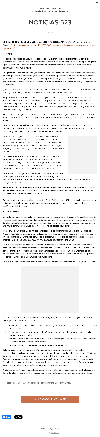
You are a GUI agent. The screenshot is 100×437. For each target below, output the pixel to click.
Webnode (55, 433)
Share (6, 417)
